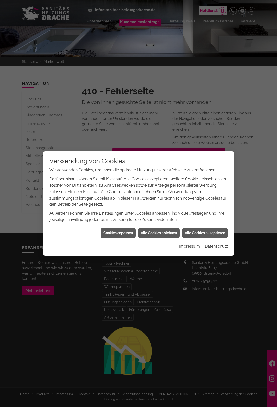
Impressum (189, 241)
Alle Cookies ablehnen (159, 228)
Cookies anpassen (118, 228)
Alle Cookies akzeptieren (205, 228)
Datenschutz (216, 241)
